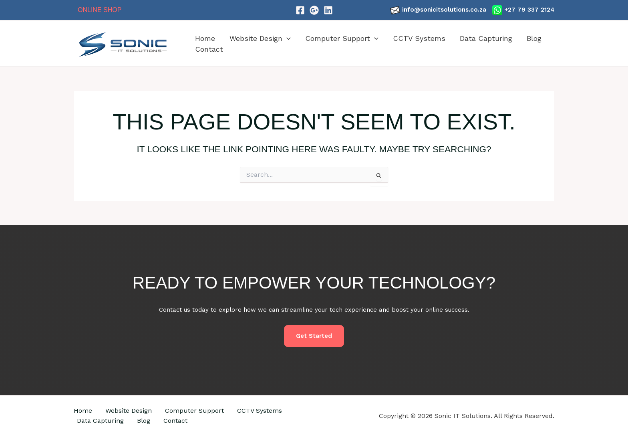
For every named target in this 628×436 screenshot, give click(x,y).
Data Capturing (486, 38)
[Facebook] (300, 10)
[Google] (314, 10)
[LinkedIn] (328, 10)
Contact (209, 49)
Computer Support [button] (341, 38)
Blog (534, 38)
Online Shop (99, 9)
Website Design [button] (260, 38)
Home (205, 38)
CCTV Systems (419, 38)
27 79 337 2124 (531, 9)
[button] (286, 38)
